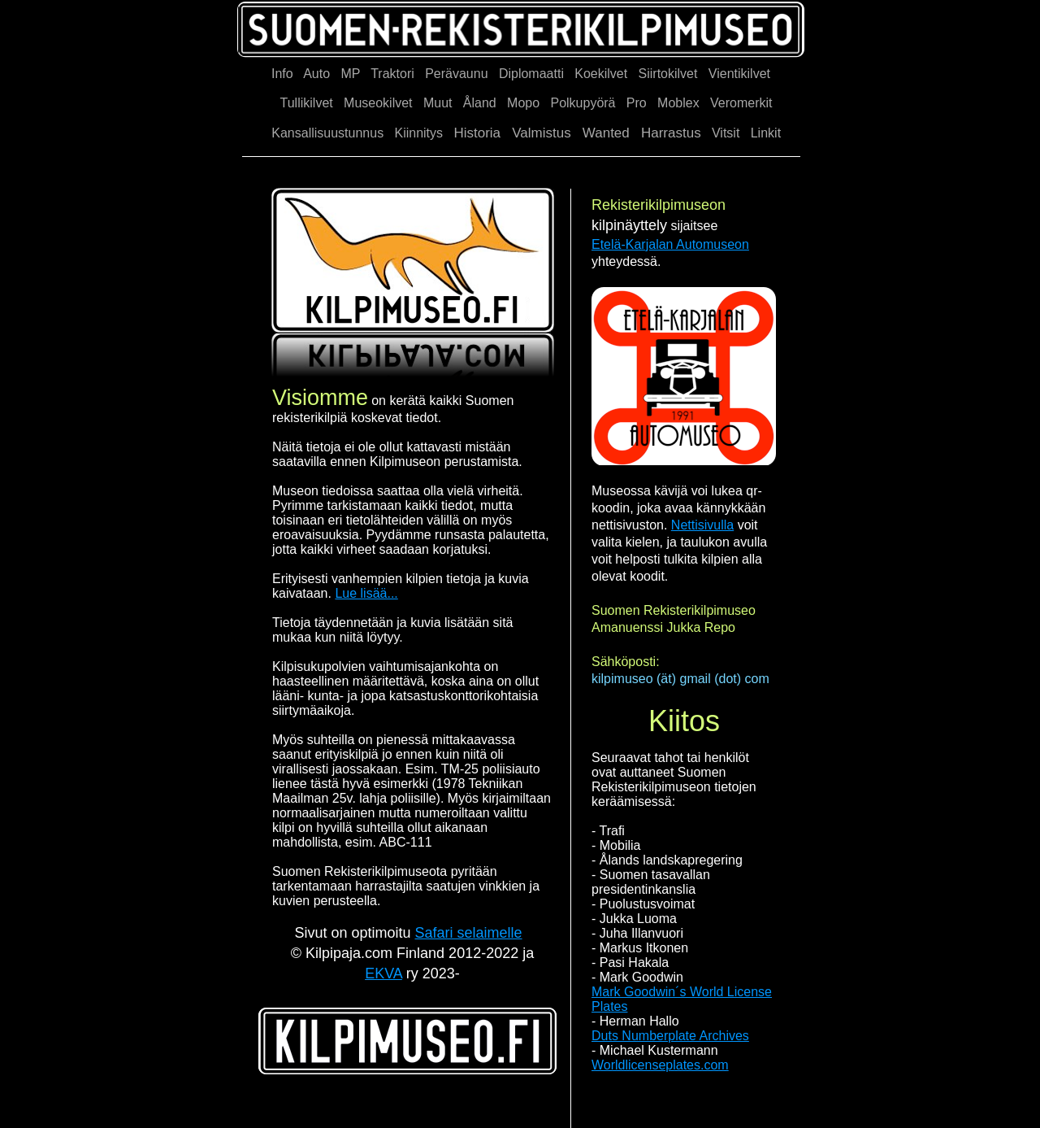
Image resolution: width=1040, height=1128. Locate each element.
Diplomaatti (531, 74)
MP (350, 74)
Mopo (523, 103)
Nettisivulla (702, 525)
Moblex (678, 103)
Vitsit (725, 133)
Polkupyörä (582, 103)
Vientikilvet (739, 74)
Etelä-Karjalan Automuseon (670, 244)
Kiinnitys (418, 133)
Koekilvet (600, 74)
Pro (636, 103)
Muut (438, 103)
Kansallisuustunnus (327, 133)
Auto (316, 74)
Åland (479, 103)
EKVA (383, 973)
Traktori (392, 74)
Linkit (766, 133)
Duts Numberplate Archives (670, 1036)
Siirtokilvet (668, 74)
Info (282, 74)
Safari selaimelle (468, 933)
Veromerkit (741, 103)
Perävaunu (456, 74)
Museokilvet (378, 103)
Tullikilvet (306, 103)
